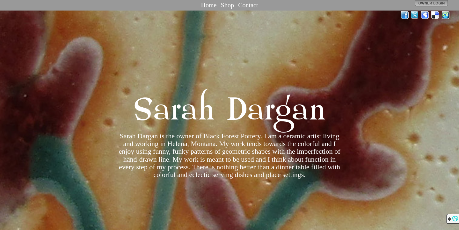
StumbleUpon (445, 15)
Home (209, 5)
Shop (227, 5)
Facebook (404, 15)
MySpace (425, 15)
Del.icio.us (435, 15)
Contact (248, 5)
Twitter (415, 15)
